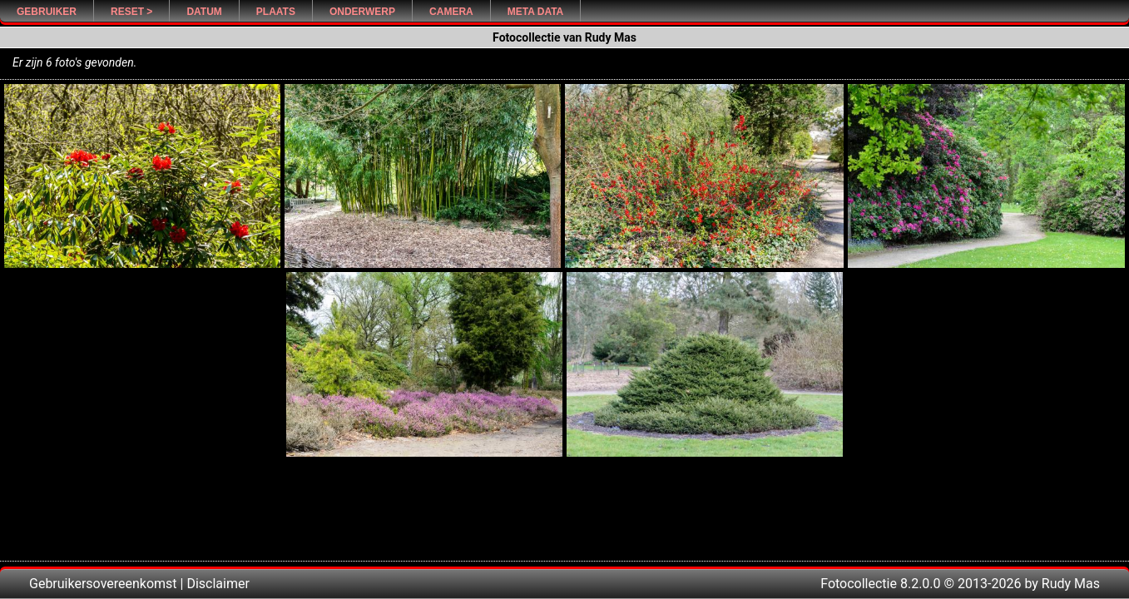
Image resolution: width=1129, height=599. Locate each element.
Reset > (131, 11)
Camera (451, 11)
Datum (203, 11)
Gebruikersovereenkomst (103, 584)
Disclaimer (217, 584)
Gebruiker (47, 11)
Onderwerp (362, 11)
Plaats (275, 11)
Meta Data (536, 11)
